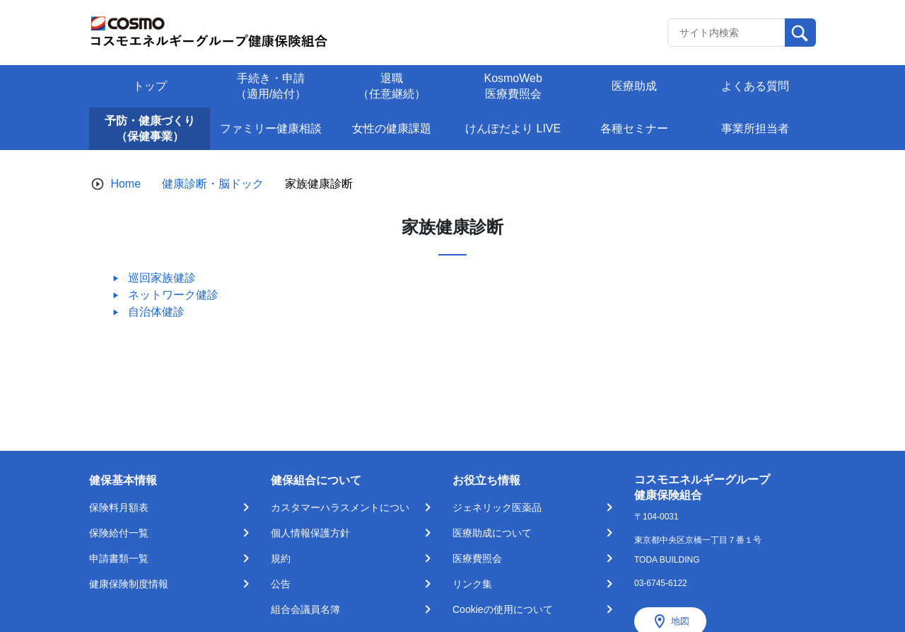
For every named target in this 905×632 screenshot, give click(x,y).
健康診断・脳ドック (213, 184)
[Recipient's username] (726, 32)
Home (125, 184)
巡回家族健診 (162, 278)
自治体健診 (156, 312)
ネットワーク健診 (173, 295)
